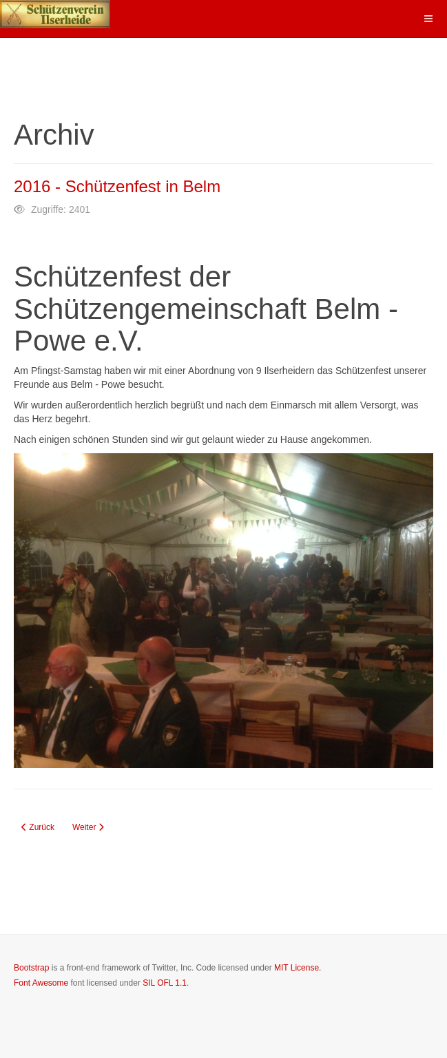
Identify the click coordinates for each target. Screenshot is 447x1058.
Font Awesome (41, 983)
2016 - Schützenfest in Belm (117, 186)
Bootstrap (31, 968)
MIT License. (297, 968)
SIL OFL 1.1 (165, 983)
